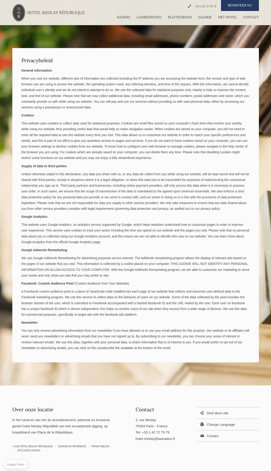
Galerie (205, 17)
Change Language (217, 424)
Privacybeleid (100, 446)
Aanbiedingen (149, 17)
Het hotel (227, 17)
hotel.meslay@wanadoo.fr (155, 439)
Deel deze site (214, 413)
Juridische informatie (72, 446)
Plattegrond (180, 17)
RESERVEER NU (240, 5)
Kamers (123, 17)
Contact (251, 17)
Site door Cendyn (28, 450)
